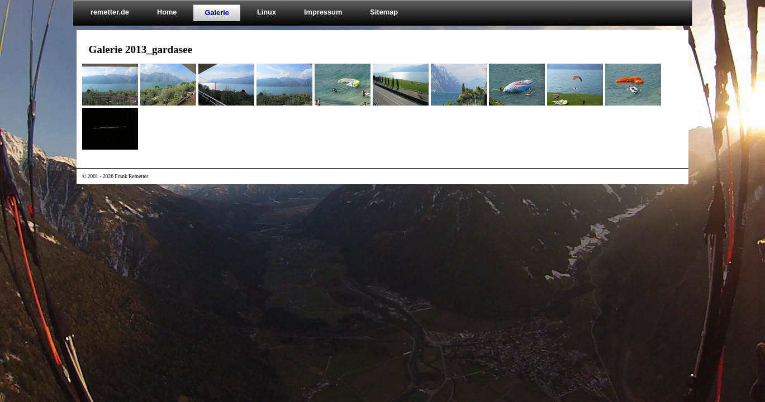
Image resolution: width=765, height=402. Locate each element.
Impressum (323, 12)
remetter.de (110, 12)
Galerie (217, 12)
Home (167, 12)
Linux (266, 12)
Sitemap (384, 12)
